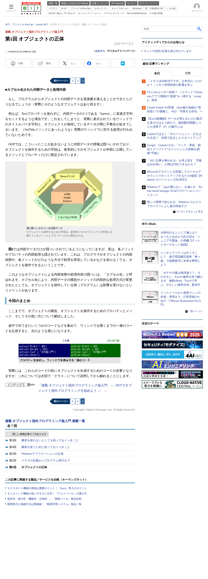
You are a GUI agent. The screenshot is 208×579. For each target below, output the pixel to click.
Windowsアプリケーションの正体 (42, 453)
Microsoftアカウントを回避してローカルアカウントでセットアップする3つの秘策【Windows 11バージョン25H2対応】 (174, 175)
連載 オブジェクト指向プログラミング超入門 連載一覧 (45, 421)
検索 (199, 29)
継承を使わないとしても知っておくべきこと (50, 440)
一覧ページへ (195, 311)
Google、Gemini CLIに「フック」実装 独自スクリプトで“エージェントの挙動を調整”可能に (174, 149)
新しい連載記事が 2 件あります (29, 434)
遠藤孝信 (100, 51)
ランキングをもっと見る (189, 211)
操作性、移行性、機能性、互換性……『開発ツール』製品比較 (44, 498)
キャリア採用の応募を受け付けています (167, 51)
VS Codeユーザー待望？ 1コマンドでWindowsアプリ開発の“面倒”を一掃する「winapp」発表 (174, 96)
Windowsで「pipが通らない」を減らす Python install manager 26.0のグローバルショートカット (174, 190)
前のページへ (61, 80)
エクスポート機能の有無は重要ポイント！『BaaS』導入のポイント (47, 488)
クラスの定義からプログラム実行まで (45, 460)
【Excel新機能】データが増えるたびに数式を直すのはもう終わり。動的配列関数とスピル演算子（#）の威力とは (174, 122)
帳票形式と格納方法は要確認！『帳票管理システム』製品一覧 (44, 504)
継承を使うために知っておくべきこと (45, 447)
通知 (48, 63)
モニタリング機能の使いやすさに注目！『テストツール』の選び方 (47, 493)
